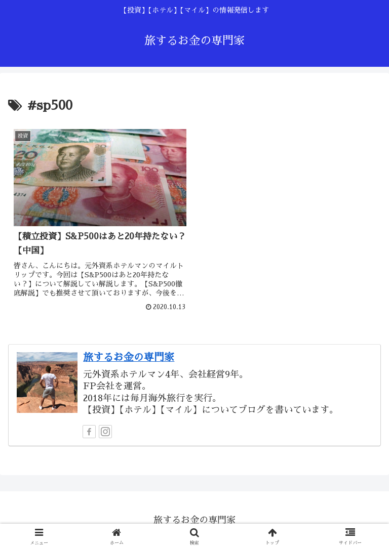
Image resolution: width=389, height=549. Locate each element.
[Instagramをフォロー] (105, 431)
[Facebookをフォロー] (89, 431)
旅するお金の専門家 (128, 357)
